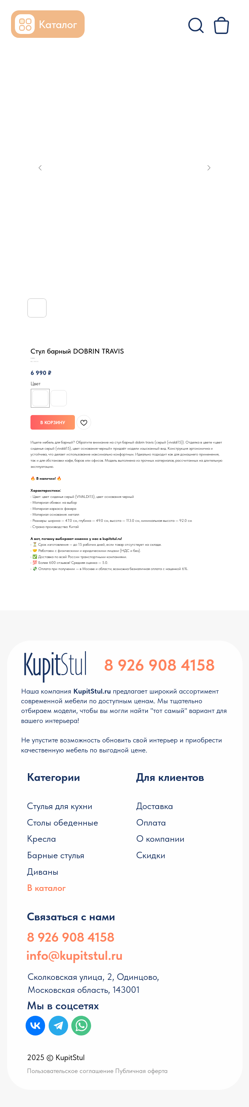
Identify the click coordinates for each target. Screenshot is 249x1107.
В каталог (46, 887)
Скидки (150, 854)
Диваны (42, 871)
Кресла (41, 838)
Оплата (151, 822)
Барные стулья (55, 854)
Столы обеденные (62, 822)
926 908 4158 (166, 665)
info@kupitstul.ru (74, 955)
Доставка (154, 805)
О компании (160, 838)
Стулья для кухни (59, 805)
